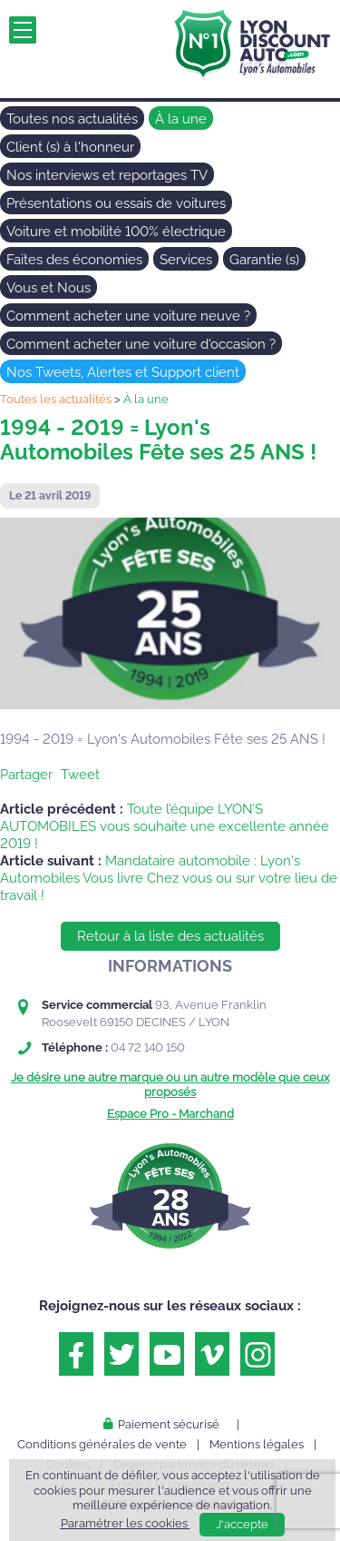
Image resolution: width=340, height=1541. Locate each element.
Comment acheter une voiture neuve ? (128, 316)
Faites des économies (74, 260)
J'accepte (242, 1524)
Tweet (80, 774)
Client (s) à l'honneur (70, 147)
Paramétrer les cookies (125, 1523)
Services (186, 260)
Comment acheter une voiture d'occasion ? (141, 344)
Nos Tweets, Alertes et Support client (122, 372)
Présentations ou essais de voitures (116, 203)
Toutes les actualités (56, 399)
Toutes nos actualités (72, 119)
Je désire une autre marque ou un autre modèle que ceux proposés (170, 1085)
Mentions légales (256, 1444)
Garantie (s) (264, 260)
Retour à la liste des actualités (170, 936)
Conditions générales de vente (102, 1444)
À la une (181, 119)
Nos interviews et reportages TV (107, 175)
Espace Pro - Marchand (170, 1114)
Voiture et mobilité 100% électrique (116, 231)
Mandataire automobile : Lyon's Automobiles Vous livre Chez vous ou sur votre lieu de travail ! (168, 878)
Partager (26, 774)
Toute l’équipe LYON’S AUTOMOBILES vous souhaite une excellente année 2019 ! (164, 826)
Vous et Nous (48, 288)
